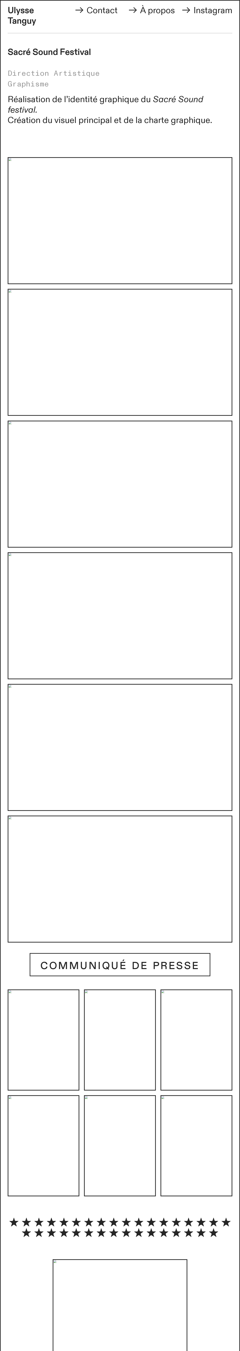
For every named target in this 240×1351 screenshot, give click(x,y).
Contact (96, 10)
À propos (156, 10)
